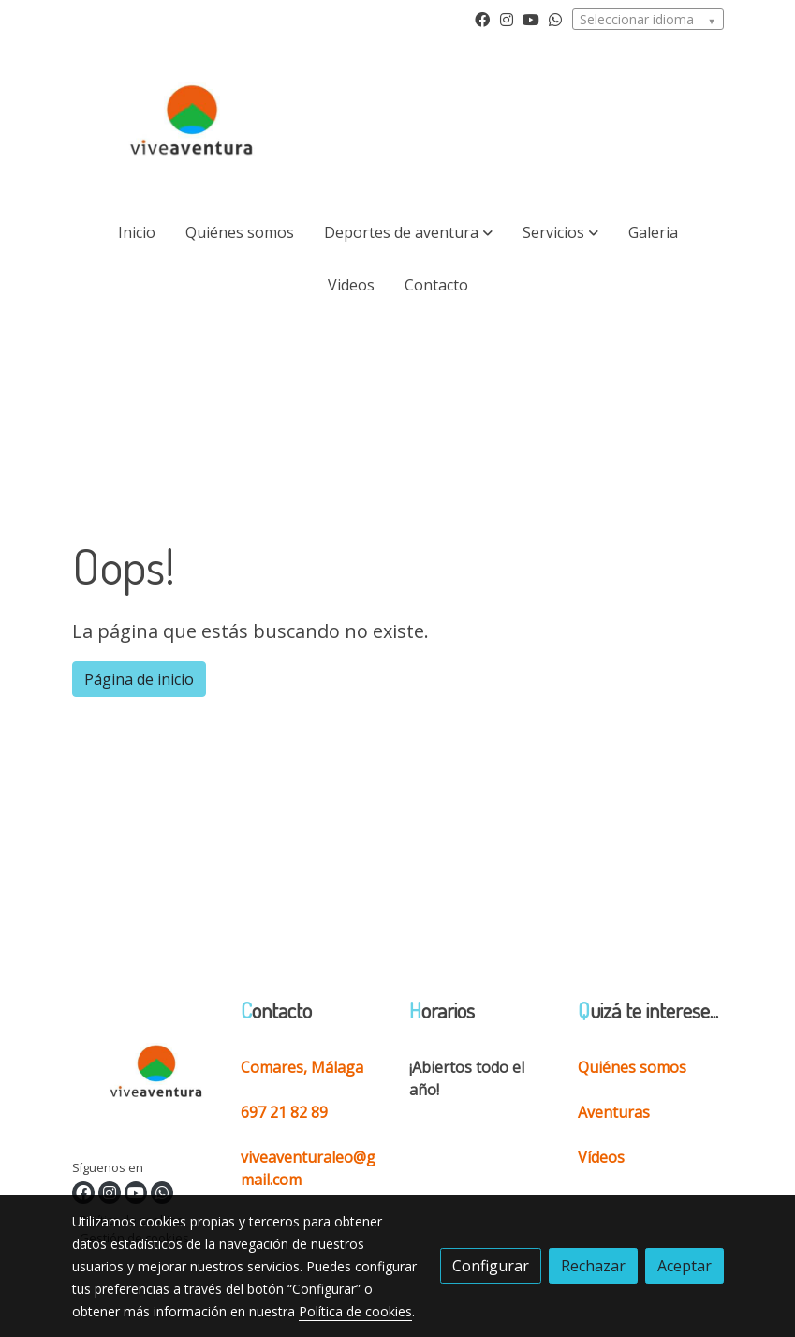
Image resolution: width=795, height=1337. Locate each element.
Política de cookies (355, 1311)
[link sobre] (145, 1078)
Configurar (490, 1265)
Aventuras (614, 1112)
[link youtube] (531, 18)
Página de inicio (139, 679)
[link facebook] (482, 18)
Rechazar (593, 1265)
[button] (408, 232)
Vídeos (601, 1157)
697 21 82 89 (284, 1112)
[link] (192, 124)
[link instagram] (506, 18)
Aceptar (684, 1265)
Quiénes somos (632, 1067)
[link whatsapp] (555, 18)
